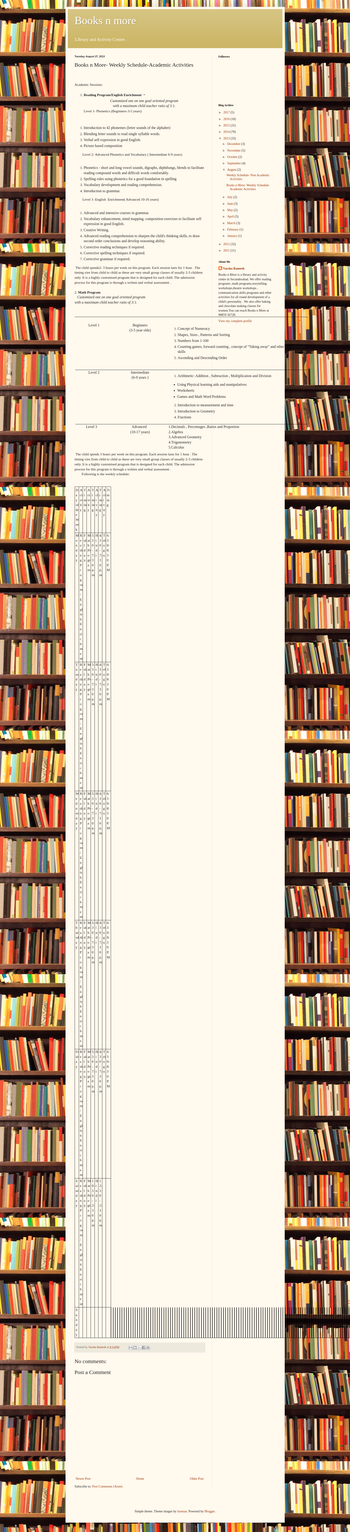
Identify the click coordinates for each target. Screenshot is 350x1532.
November (234, 150)
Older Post (197, 1478)
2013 (227, 138)
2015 (227, 125)
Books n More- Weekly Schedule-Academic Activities (248, 187)
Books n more (105, 20)
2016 (227, 119)
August (232, 169)
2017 (227, 112)
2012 (227, 244)
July (230, 197)
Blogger (210, 1511)
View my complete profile (235, 321)
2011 (226, 250)
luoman (182, 1511)
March (231, 223)
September (234, 163)
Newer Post (83, 1478)
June (230, 203)
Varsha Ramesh (234, 268)
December (234, 144)
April (231, 216)
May (230, 210)
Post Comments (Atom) (107, 1486)
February (233, 229)
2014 (227, 132)
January (232, 236)
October (232, 157)
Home (140, 1478)
